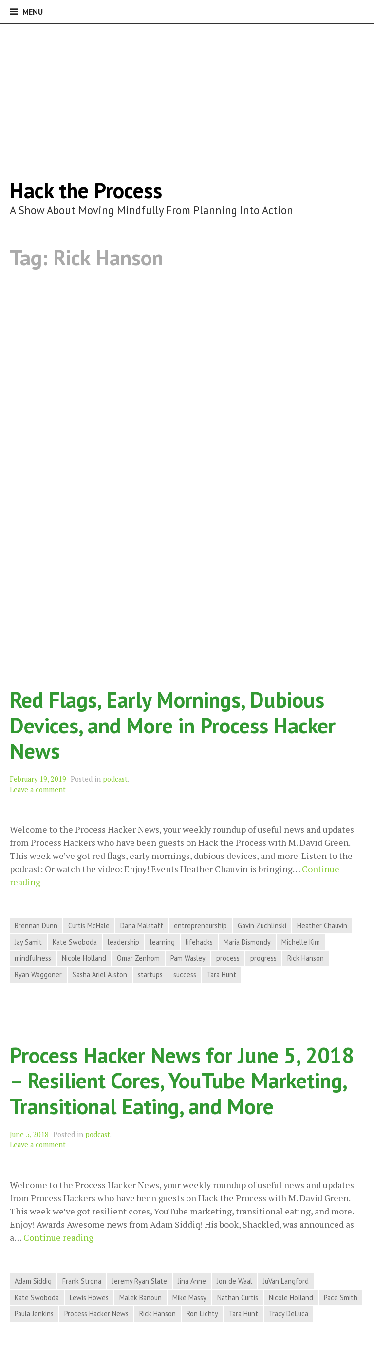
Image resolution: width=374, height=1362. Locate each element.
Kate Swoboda (75, 942)
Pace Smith (340, 1297)
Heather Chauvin (322, 925)
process (228, 958)
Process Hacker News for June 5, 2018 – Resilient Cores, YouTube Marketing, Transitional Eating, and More (182, 1080)
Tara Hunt (221, 974)
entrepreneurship (200, 925)
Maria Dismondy (247, 942)
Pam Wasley (188, 958)
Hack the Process (86, 190)
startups (150, 974)
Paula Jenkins (34, 1313)
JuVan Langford (286, 1281)
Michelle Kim (300, 942)
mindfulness (33, 958)
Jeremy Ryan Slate (139, 1281)
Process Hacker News (96, 1313)
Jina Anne (192, 1281)
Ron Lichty (202, 1313)
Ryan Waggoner (38, 974)
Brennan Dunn (36, 925)
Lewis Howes (89, 1297)
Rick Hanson (305, 958)
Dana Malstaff (141, 925)
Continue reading (58, 1237)
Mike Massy (189, 1297)
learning (162, 942)
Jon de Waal (234, 1281)
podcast (115, 779)
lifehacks (199, 942)
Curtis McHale (89, 925)
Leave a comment (38, 789)
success (184, 974)
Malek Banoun (140, 1297)
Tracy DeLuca (288, 1313)
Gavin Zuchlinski (262, 925)
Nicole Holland (84, 958)
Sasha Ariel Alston (100, 974)
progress (263, 958)
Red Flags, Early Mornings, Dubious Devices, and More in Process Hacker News (173, 725)
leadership (123, 942)
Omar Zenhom (138, 958)
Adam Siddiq (33, 1281)
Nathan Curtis (237, 1297)
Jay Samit (28, 942)
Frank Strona (81, 1281)
